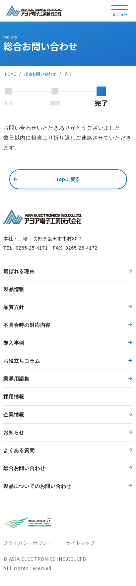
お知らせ (13, 432)
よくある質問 (19, 450)
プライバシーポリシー (27, 543)
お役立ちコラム (21, 361)
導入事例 (13, 343)
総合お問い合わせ (40, 74)
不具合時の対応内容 (26, 325)
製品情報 (13, 289)
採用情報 (13, 396)
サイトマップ (80, 543)
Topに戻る (68, 179)
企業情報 (13, 414)
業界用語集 (16, 378)
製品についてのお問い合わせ (37, 486)
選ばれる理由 (19, 271)
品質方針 (13, 307)
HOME (10, 74)
